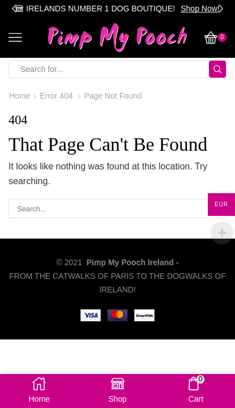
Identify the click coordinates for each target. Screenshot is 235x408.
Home (19, 95)
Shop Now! (200, 8)
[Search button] (217, 69)
